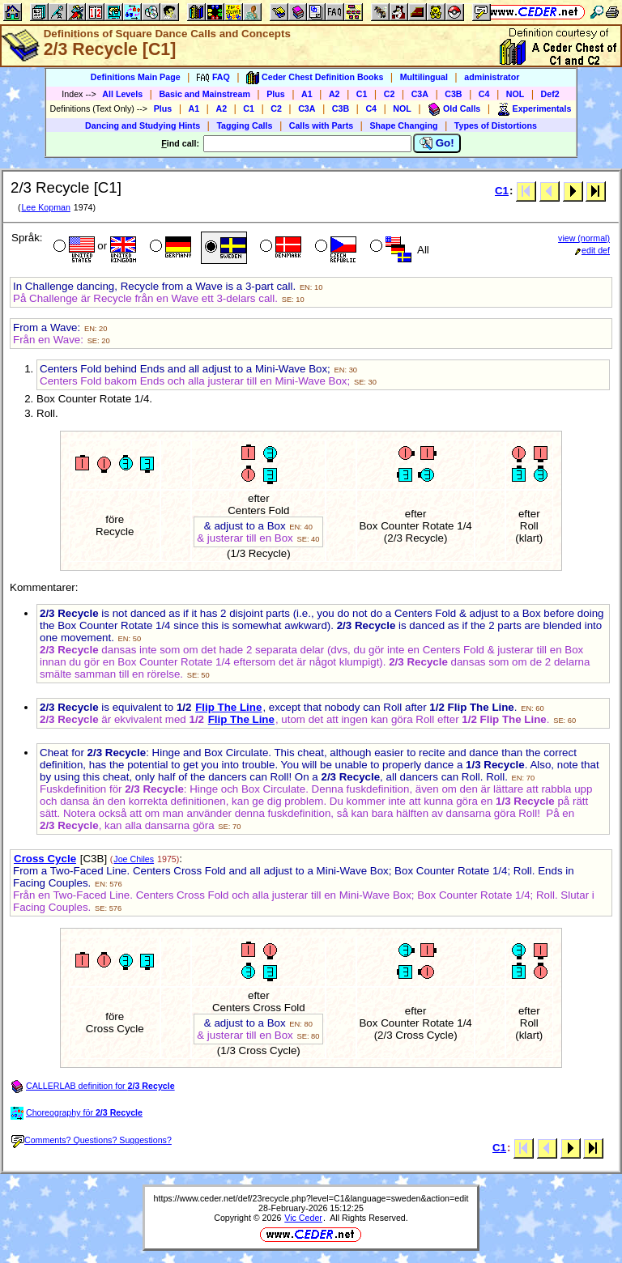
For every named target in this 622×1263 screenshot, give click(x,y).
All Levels (122, 94)
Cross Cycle (45, 859)
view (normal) (584, 238)
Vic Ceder (303, 1218)
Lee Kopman (45, 207)
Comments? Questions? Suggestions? (91, 1140)
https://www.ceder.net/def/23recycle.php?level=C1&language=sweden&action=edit (311, 1198)
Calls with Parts (321, 125)
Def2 (550, 94)
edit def (592, 250)
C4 (484, 94)
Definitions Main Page (136, 77)
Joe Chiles (133, 859)
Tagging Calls (244, 125)
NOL (515, 94)
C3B (453, 94)
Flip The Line (228, 707)
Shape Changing (403, 125)
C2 (389, 94)
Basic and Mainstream (204, 94)
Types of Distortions (495, 125)
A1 (307, 94)
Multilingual (424, 77)
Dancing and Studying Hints (142, 125)
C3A (419, 94)
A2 (334, 94)
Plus (275, 94)
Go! (437, 143)
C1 (362, 94)
